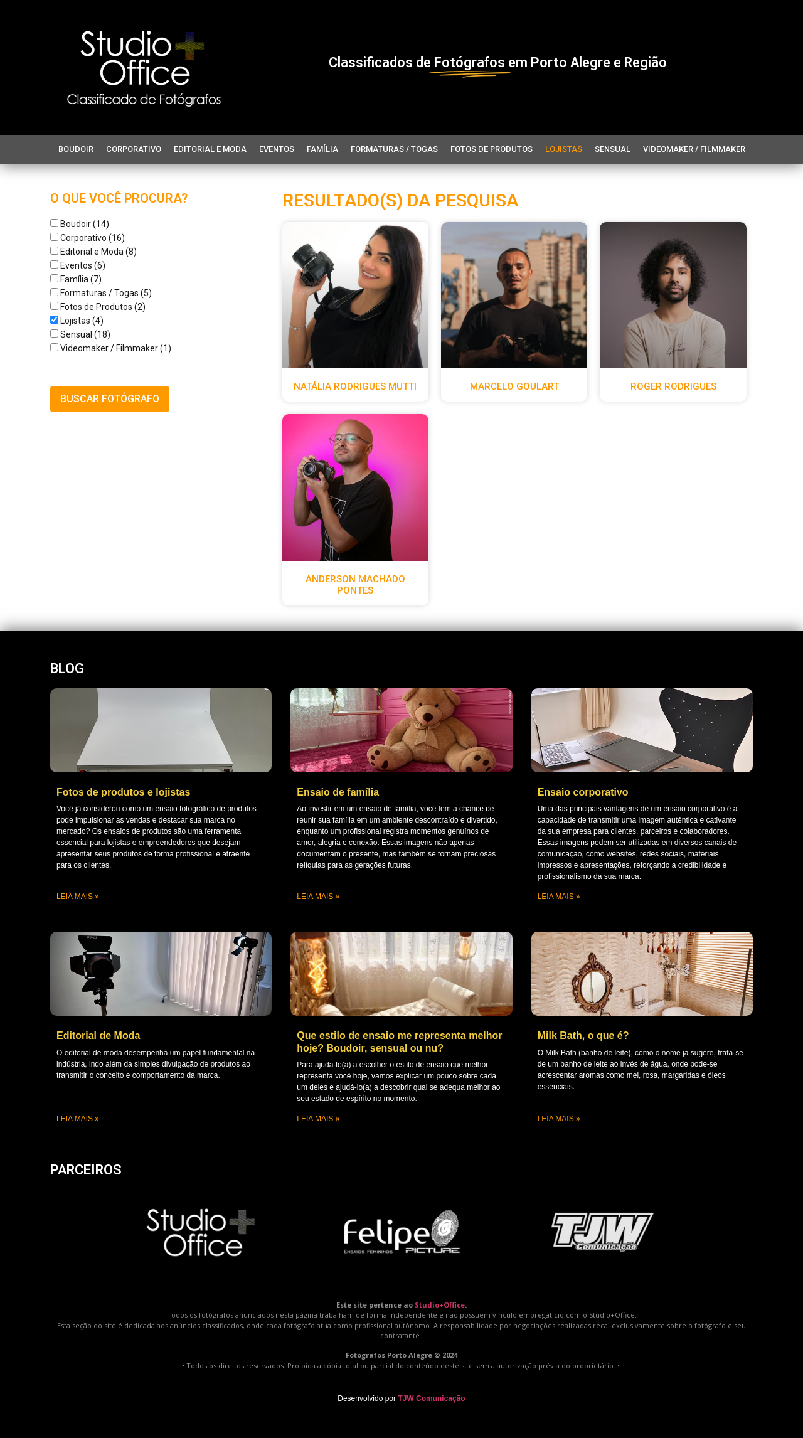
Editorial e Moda (210, 149)
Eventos (276, 149)
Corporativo (133, 149)
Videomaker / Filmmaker (694, 149)
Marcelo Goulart (514, 386)
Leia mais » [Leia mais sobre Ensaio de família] (318, 896)
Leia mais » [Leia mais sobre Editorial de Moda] (77, 1118)
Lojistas (563, 149)
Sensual (612, 149)
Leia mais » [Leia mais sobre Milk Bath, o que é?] (559, 1118)
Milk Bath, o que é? (583, 1035)
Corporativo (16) (87, 238)
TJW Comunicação (431, 1398)
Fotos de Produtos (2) (98, 307)
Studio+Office (440, 1304)
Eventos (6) (77, 265)
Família (322, 149)
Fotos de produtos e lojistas (123, 792)
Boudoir (75, 149)
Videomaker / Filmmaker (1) (110, 348)
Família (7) (76, 279)
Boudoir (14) (79, 224)
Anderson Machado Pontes (355, 584)
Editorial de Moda (98, 1035)
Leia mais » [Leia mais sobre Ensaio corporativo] (559, 896)
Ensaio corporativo (583, 792)
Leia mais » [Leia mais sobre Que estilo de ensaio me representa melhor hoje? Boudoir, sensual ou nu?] (318, 1118)
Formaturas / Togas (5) (101, 293)
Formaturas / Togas (394, 149)
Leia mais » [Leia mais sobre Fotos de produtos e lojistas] (77, 896)
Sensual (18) (80, 334)
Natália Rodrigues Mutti (355, 386)
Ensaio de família (338, 792)
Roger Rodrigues (673, 386)
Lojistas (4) (77, 321)
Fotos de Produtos (491, 149)
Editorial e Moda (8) (93, 252)
